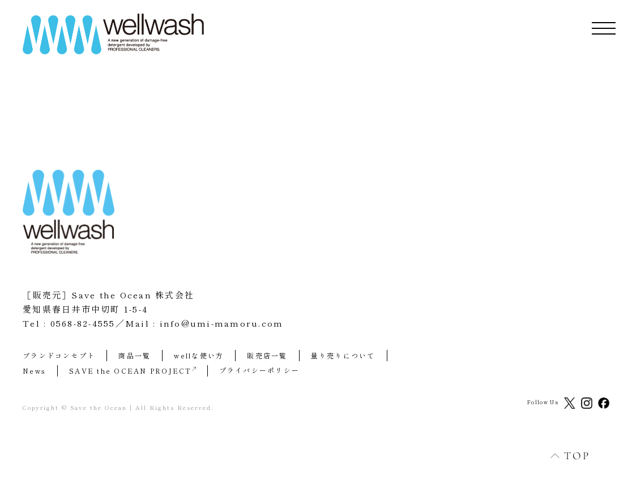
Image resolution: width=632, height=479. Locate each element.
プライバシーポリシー (259, 370)
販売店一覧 (267, 355)
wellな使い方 (199, 355)
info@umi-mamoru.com (222, 323)
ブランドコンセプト (59, 355)
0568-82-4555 (83, 323)
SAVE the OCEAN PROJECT (132, 370)
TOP (564, 455)
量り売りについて (343, 355)
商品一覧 (134, 355)
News (34, 370)
